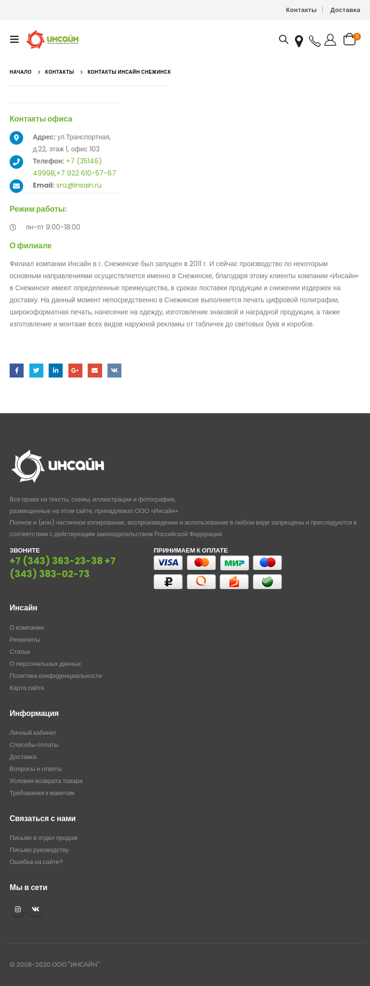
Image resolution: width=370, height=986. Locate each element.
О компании (27, 627)
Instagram (18, 909)
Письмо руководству (39, 849)
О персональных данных (45, 663)
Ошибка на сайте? (36, 861)
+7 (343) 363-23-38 (56, 560)
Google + (75, 371)
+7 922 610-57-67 (86, 173)
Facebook (17, 371)
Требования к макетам (42, 792)
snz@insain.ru (79, 185)
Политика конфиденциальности (56, 675)
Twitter (36, 371)
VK (35, 909)
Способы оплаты (34, 744)
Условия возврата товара (46, 780)
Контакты (301, 9)
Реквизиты (25, 639)
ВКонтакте (114, 371)
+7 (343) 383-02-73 (63, 567)
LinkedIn (56, 371)
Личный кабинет (33, 732)
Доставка (345, 9)
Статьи (20, 651)
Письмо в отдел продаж (44, 837)
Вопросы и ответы (36, 768)
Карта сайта (27, 687)
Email (95, 371)
